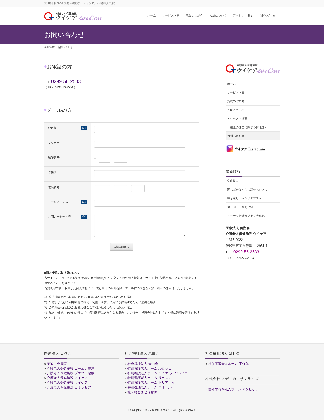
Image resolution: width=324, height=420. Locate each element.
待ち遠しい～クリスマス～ (244, 198)
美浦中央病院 (57, 364)
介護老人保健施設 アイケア (67, 378)
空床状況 (233, 181)
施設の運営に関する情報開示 (249, 127)
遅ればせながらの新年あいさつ (247, 189)
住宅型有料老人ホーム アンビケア (233, 389)
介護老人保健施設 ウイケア (67, 382)
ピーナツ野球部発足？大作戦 (246, 215)
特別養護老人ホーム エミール (149, 387)
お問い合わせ (235, 136)
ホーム (231, 83)
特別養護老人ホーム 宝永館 (228, 364)
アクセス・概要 (237, 118)
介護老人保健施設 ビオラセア (69, 387)
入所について (235, 110)
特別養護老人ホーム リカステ (149, 378)
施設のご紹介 (235, 101)
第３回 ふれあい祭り (241, 207)
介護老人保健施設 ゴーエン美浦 (70, 368)
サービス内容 (235, 92)
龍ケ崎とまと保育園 (142, 392)
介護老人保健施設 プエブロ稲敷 (70, 373)
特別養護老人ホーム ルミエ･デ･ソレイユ (157, 373)
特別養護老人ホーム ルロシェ (149, 368)
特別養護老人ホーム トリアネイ (151, 382)
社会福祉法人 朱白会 (142, 364)
